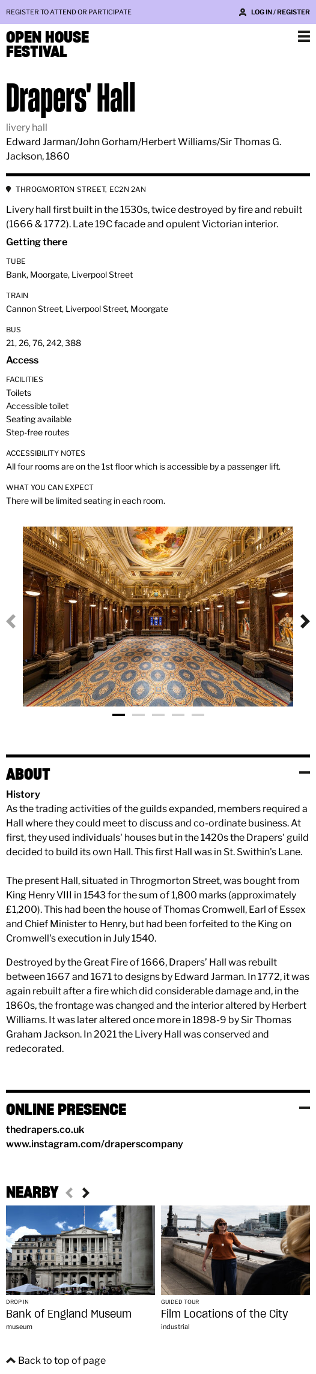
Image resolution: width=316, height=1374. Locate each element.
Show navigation (304, 36)
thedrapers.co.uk (45, 1129)
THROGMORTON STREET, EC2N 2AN (81, 189)
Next (295, 621)
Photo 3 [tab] (158, 715)
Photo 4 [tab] (178, 715)
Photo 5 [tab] (198, 715)
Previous (20, 621)
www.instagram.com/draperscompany (94, 1144)
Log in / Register (280, 12)
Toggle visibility (304, 772)
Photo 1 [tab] (118, 715)
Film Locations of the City (224, 1314)
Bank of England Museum (69, 1314)
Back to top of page (62, 1360)
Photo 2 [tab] (138, 715)
